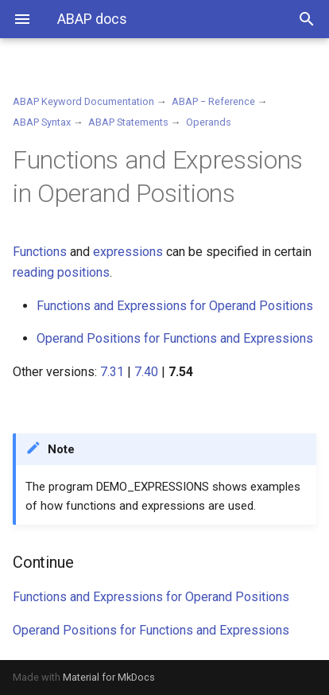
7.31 (112, 371)
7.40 (146, 371)
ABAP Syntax (42, 122)
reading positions (61, 272)
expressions (128, 251)
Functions (40, 251)
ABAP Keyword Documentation (83, 101)
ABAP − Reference (213, 101)
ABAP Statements (128, 122)
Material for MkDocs (109, 677)
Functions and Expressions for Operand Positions (175, 305)
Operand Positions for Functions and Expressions (175, 338)
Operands (208, 122)
